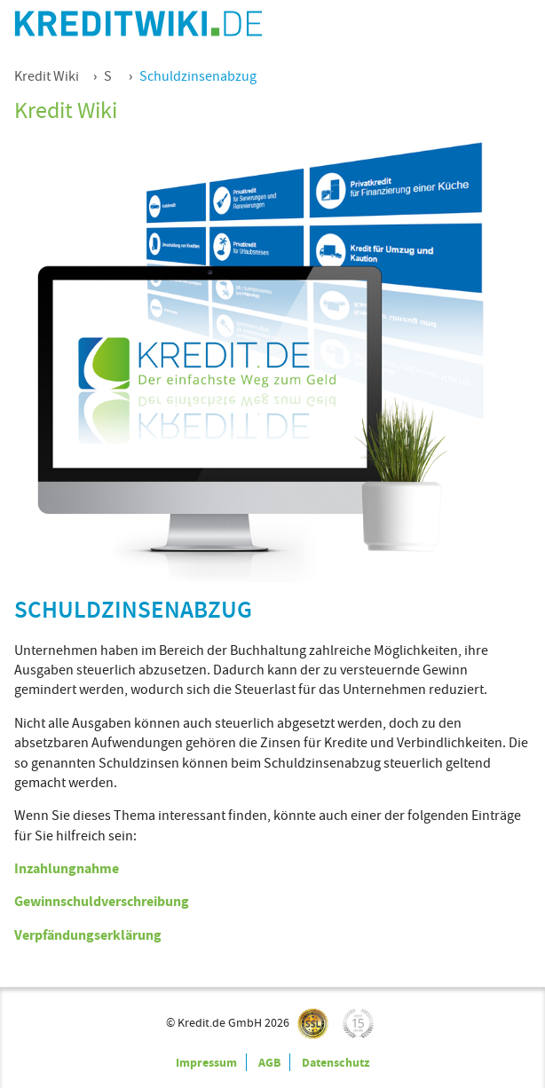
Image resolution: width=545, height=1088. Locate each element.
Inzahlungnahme (66, 868)
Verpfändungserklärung (88, 935)
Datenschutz (335, 1062)
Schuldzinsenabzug (198, 76)
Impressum (206, 1062)
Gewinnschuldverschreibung (101, 901)
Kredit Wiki (46, 76)
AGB (269, 1062)
